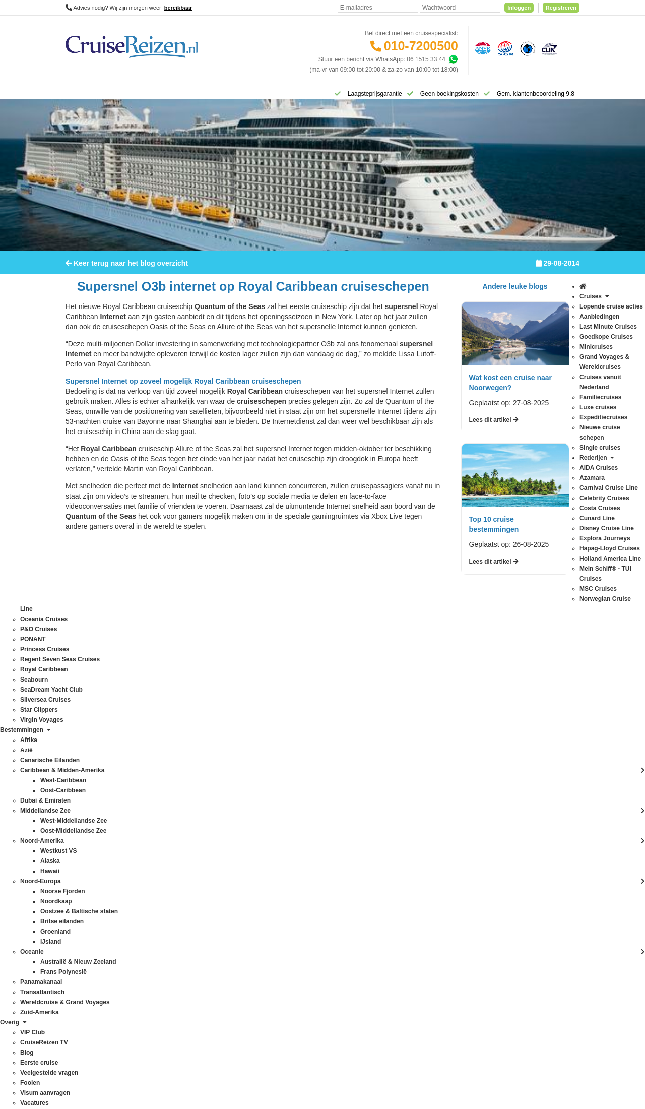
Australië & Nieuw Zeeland (203, 724)
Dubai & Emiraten (192, 774)
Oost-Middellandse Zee (199, 895)
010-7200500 (421, 46)
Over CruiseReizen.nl (300, 807)
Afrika (176, 704)
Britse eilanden (188, 744)
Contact (281, 704)
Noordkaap (183, 855)
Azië (174, 734)
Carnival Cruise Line (93, 724)
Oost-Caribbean (189, 885)
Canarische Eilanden (196, 754)
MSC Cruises (83, 815)
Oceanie (179, 875)
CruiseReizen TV (293, 827)
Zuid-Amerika (186, 976)
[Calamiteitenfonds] (527, 48)
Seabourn (79, 895)
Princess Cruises (88, 865)
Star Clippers (83, 926)
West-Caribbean (190, 946)
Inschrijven (529, 633)
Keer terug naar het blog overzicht (127, 270)
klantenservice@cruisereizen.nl (416, 805)
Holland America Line (94, 794)
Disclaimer (247, 1011)
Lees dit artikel (494, 426)
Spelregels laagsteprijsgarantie (312, 744)
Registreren (561, 8)
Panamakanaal (188, 915)
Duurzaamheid (290, 867)
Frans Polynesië (190, 784)
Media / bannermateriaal (303, 837)
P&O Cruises (83, 845)
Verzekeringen (290, 724)
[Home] (78, 92)
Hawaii (177, 805)
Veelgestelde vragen (298, 714)
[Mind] (341, 1073)
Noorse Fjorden (189, 865)
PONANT (78, 855)
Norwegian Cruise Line (96, 825)
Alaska (177, 714)
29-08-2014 (557, 270)
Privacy (275, 1011)
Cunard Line (82, 754)
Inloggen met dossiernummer (310, 764)
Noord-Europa (187, 845)
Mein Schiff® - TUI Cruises (101, 805)
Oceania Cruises (88, 835)
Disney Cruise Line (91, 764)
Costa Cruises (84, 744)
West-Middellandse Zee (200, 956)
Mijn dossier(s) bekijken (302, 754)
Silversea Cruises (89, 915)
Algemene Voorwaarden (322, 1011)
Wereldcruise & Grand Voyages (210, 936)
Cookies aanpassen (297, 877)
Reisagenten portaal (298, 774)
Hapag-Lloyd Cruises (94, 784)
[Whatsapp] (453, 59)
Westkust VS (185, 966)
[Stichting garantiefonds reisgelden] (504, 48)
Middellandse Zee (192, 825)
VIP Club (283, 817)
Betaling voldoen (293, 734)
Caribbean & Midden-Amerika (207, 764)
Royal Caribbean (88, 885)
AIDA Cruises (83, 704)
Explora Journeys (89, 774)
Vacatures (284, 847)
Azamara (78, 714)
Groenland (182, 794)
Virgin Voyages (86, 936)
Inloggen (519, 8)
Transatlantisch (188, 926)
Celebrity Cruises (88, 734)
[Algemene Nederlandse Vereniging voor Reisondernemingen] (481, 48)
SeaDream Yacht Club (95, 905)
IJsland (177, 815)
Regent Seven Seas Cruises (104, 875)
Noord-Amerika (188, 835)
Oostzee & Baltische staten (204, 905)
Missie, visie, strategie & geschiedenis (322, 857)
